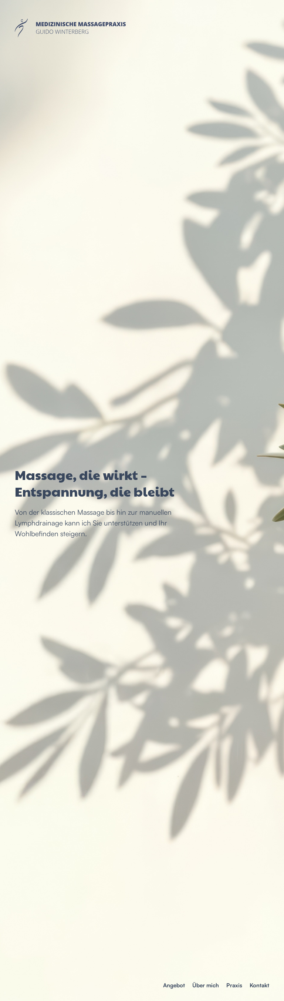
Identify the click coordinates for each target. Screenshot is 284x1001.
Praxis (234, 985)
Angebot (174, 985)
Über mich (205, 985)
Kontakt (259, 985)
